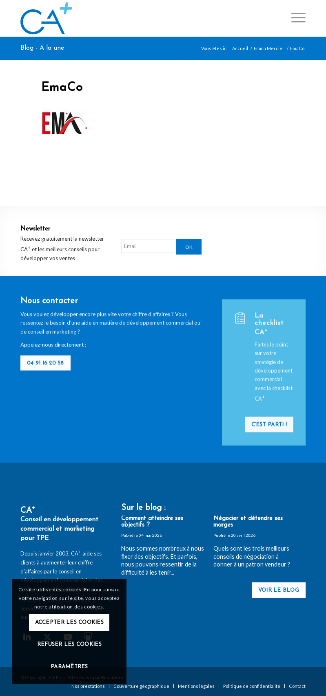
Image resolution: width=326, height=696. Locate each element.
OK (189, 247)
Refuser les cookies (69, 644)
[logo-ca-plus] (46, 18)
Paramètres (69, 667)
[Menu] (294, 18)
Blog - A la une (42, 48)
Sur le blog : (143, 508)
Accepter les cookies (69, 622)
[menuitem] (294, 18)
